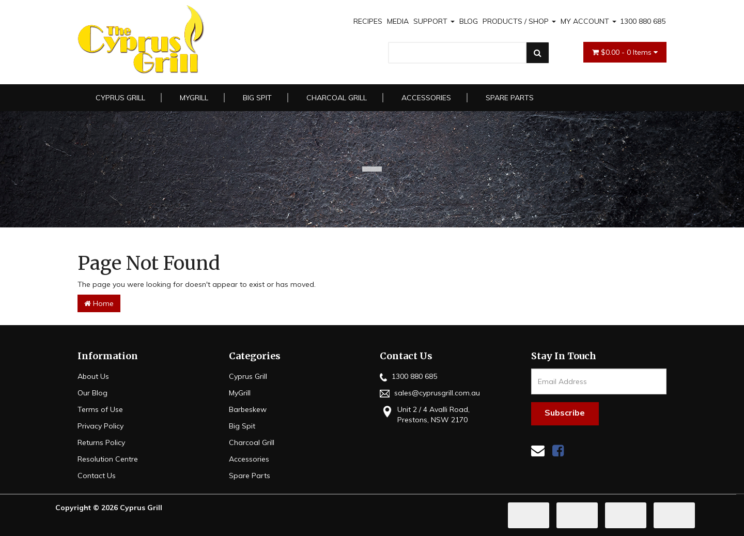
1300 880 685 (642, 21)
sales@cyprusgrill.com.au (430, 392)
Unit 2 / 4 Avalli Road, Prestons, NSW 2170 (425, 414)
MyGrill (194, 97)
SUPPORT (434, 21)
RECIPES (367, 21)
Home (99, 303)
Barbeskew (248, 409)
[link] (558, 450)
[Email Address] (599, 381)
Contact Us (97, 475)
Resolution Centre (108, 459)
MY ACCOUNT (588, 21)
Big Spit (257, 97)
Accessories (426, 97)
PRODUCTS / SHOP (519, 21)
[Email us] (538, 450)
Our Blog (92, 392)
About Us (93, 376)
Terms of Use (100, 409)
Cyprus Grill (120, 97)
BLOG (468, 21)
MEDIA (398, 21)
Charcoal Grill (336, 97)
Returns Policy (101, 442)
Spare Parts (510, 97)
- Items (625, 52)
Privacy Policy (100, 426)
